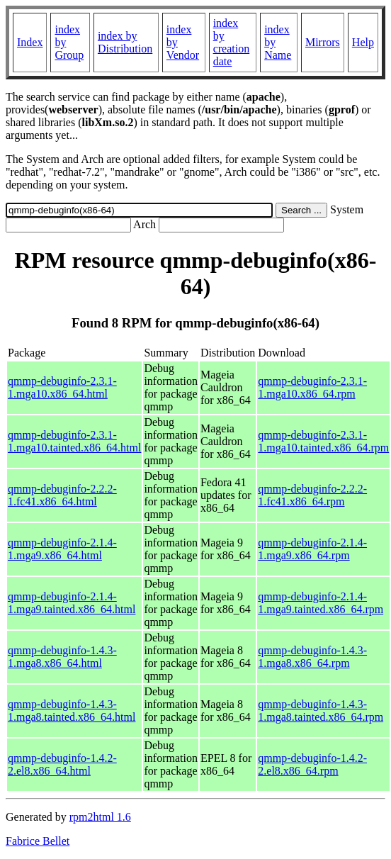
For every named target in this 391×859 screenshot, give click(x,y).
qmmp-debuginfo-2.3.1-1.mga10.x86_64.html (62, 387)
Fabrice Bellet (37, 841)
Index (29, 42)
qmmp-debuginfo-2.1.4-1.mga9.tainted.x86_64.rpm (320, 602)
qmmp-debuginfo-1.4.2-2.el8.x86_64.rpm (312, 764)
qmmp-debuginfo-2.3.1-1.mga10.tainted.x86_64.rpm (323, 441)
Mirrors (322, 42)
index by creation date (231, 42)
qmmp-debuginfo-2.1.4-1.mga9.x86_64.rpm (312, 549)
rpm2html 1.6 (100, 817)
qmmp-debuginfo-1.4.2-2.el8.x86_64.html (62, 764)
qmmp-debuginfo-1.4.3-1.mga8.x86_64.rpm (312, 656)
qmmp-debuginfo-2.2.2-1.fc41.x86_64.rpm (312, 495)
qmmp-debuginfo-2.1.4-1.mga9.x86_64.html (62, 549)
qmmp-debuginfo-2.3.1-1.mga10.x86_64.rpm (312, 387)
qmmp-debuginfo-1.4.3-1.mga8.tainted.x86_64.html (71, 710)
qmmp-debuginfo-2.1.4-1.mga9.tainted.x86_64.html (71, 602)
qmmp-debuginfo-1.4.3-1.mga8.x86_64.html (62, 656)
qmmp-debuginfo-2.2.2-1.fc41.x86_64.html (62, 495)
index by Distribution (125, 42)
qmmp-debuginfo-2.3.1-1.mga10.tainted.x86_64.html (74, 441)
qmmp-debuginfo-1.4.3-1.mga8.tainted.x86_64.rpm (320, 710)
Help (363, 42)
